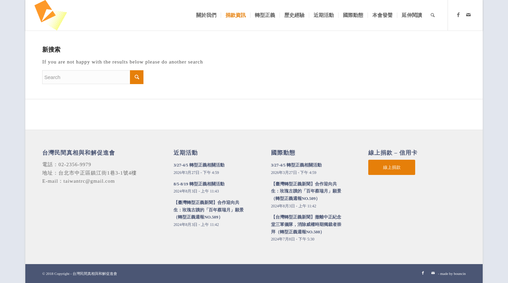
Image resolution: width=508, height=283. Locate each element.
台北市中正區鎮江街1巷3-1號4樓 (97, 173)
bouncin (459, 274)
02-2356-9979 (74, 164)
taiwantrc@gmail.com (89, 181)
